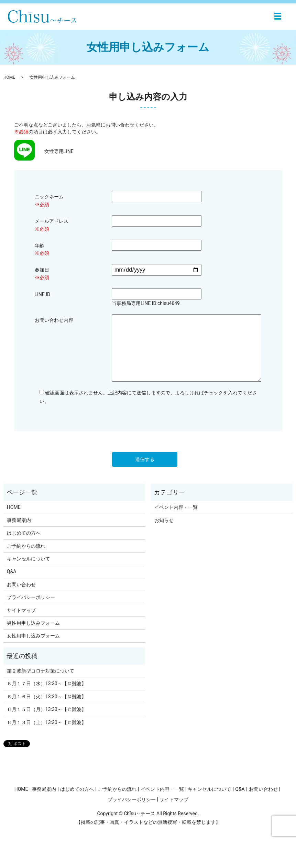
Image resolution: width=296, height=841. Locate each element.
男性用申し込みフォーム (33, 623)
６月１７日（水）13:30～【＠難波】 (46, 683)
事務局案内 (19, 520)
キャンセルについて (28, 558)
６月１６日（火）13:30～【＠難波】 (46, 696)
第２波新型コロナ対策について (40, 671)
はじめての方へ (24, 533)
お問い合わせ (21, 584)
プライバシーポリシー (31, 597)
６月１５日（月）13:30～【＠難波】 (46, 709)
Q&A (11, 571)
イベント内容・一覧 (176, 507)
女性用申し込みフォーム (33, 635)
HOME (9, 77)
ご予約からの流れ (26, 546)
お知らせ (164, 520)
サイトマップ (21, 610)
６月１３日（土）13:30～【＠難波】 (46, 722)
